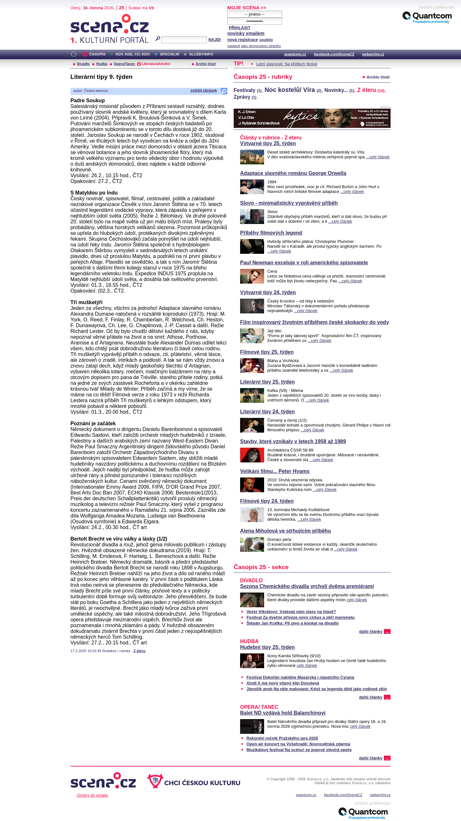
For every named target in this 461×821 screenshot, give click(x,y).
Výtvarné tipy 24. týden (268, 292)
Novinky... (339, 90)
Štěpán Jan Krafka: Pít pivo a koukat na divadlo (293, 623)
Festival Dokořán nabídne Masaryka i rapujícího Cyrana (300, 677)
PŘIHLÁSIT (239, 27)
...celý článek (378, 156)
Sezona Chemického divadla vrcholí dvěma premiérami (307, 586)
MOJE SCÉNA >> (246, 7)
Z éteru (139, 651)
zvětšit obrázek (203, 90)
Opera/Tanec (124, 64)
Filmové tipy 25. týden (267, 352)
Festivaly (248, 90)
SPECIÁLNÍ (169, 54)
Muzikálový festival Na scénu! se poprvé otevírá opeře (299, 749)
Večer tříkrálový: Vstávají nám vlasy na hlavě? (291, 611)
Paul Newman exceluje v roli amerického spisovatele (304, 262)
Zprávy (245, 97)
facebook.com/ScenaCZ (334, 54)
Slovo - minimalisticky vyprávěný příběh (289, 203)
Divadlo (83, 64)
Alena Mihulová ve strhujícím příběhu (285, 531)
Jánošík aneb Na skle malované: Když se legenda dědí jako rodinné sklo (317, 688)
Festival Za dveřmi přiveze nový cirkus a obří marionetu (301, 617)
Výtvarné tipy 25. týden (268, 143)
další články (371, 631)
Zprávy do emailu (92, 795)
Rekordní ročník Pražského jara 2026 (282, 738)
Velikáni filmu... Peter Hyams (275, 471)
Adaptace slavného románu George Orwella (293, 173)
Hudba (101, 64)
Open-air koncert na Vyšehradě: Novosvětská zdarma (298, 744)
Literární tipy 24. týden (267, 411)
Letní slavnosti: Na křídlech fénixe (286, 64)
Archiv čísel (206, 64)
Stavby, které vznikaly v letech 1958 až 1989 (293, 441)
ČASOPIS (97, 54)
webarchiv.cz (373, 54)
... (387, 631)
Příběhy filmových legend (271, 233)
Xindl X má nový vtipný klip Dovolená (283, 683)
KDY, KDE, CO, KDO (133, 54)
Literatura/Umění (156, 64)
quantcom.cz (295, 54)
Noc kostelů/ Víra (293, 89)
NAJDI (214, 39)
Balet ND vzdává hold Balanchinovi (283, 713)
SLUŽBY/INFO (201, 54)
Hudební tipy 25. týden (267, 647)
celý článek (357, 599)
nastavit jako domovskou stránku (254, 46)
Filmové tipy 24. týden (267, 501)
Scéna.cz (81, 16)
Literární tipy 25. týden (267, 382)
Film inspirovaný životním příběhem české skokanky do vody (314, 322)
